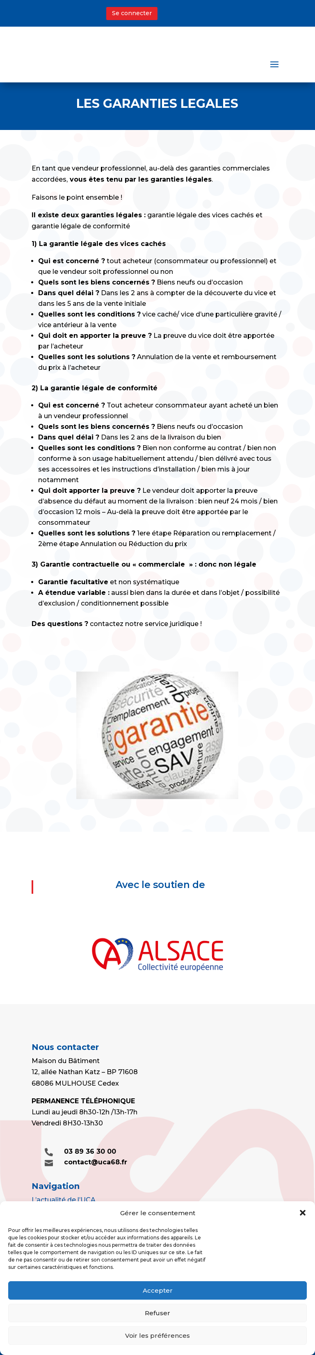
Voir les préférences (157, 1335)
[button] (303, 1213)
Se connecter (132, 13)
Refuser (157, 1313)
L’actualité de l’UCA (64, 1200)
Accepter (158, 1290)
